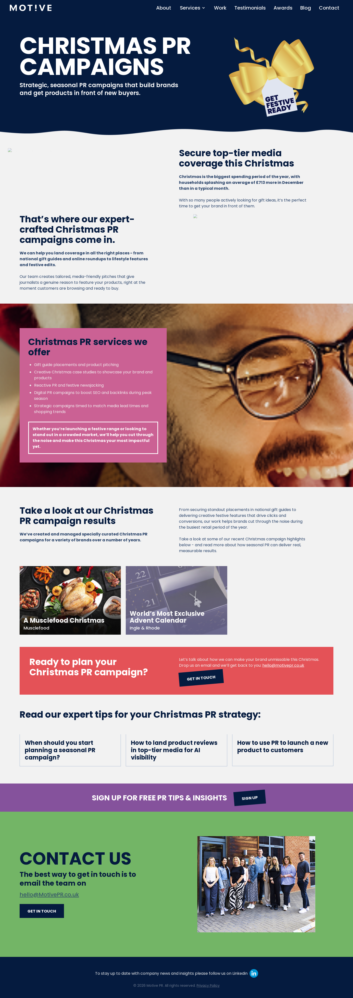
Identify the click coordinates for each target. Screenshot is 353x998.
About (163, 7)
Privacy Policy (208, 985)
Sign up (249, 798)
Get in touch (201, 678)
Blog (305, 7)
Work (220, 7)
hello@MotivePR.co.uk (49, 894)
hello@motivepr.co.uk (283, 665)
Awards (283, 7)
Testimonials (250, 7)
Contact (329, 7)
